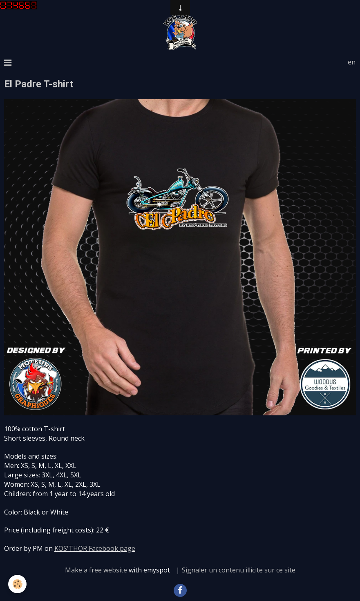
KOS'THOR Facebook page (94, 548)
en (352, 62)
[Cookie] (17, 584)
